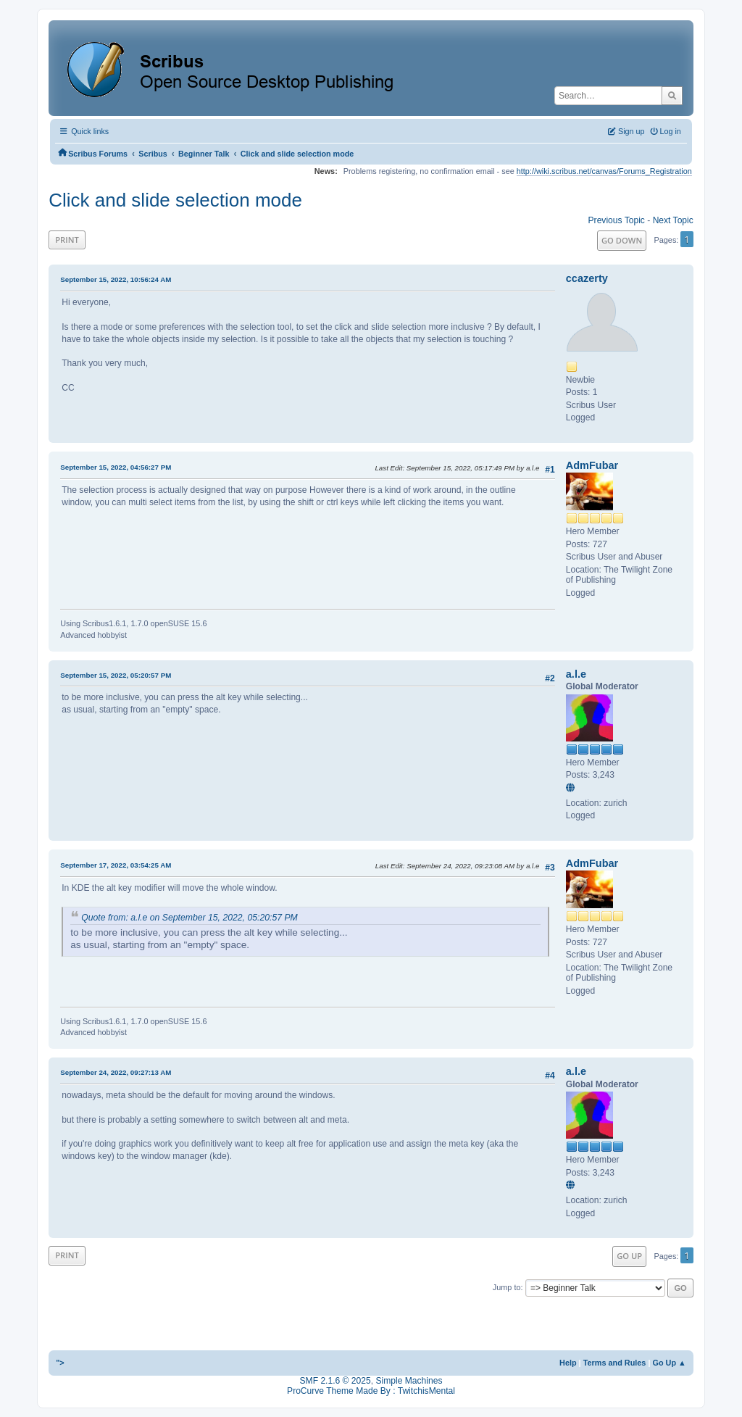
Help (568, 1362)
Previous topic (616, 220)
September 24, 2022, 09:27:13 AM (115, 1072)
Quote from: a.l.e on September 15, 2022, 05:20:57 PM (189, 918)
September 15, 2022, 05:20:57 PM (115, 675)
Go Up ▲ (668, 1362)
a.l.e (576, 674)
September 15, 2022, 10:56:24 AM (115, 279)
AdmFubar (592, 465)
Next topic (673, 220)
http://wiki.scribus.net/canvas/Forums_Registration (604, 171)
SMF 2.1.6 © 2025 (335, 1381)
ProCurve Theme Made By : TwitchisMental (371, 1391)
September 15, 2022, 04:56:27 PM (115, 467)
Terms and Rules (614, 1362)
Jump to (507, 1287)
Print (67, 239)
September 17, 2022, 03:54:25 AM (115, 865)
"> (60, 1362)
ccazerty (587, 278)
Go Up (629, 1255)
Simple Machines (408, 1381)
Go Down (621, 240)
